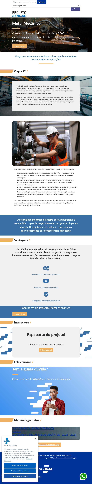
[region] (20, 459)
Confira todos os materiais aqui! (46, 445)
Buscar (41, 2)
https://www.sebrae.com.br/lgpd (63, 458)
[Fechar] (36, 439)
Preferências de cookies (20, 476)
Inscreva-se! (19, 46)
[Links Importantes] (46, 5)
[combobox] (24, 2)
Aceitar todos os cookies (20, 465)
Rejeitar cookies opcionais (20, 471)
